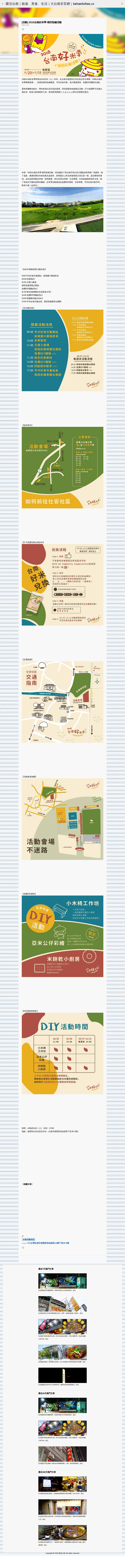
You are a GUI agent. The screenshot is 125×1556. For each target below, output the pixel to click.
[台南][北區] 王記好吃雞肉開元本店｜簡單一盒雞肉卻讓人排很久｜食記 (60, 1313)
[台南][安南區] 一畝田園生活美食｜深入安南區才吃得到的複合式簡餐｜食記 (62, 1362)
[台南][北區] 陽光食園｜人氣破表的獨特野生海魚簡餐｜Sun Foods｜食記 (61, 1493)
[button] (23, 29)
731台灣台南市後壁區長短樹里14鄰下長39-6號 (48, 1243)
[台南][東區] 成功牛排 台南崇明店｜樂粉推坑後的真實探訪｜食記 (58, 1384)
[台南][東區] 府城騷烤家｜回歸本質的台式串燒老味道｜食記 (57, 1290)
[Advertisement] (62, 154)
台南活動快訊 (29, 1239)
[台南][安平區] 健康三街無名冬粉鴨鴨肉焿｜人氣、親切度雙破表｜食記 (60, 1463)
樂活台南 (62, 1553)
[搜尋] (122, 3)
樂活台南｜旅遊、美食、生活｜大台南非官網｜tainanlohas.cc (50, 3)
